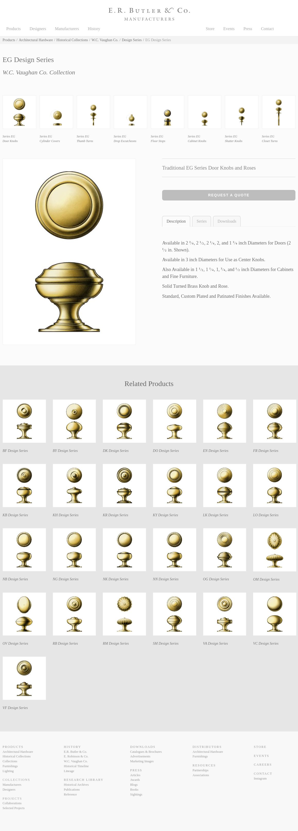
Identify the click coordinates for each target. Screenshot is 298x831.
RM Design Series (116, 643)
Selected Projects (14, 808)
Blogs (134, 784)
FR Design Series (265, 451)
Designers (38, 29)
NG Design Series (65, 579)
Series (202, 221)
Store (210, 29)
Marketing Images (142, 761)
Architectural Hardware (36, 40)
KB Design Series (15, 515)
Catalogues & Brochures (146, 752)
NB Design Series (15, 579)
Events (229, 29)
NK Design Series (115, 579)
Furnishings (10, 766)
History (94, 29)
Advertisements (140, 756)
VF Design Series (15, 708)
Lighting (8, 771)
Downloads (226, 221)
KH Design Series (65, 515)
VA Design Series (215, 643)
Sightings (136, 794)
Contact (267, 29)
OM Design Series (266, 579)
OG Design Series (216, 579)
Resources (204, 765)
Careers (263, 764)
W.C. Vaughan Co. (105, 40)
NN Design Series (166, 579)
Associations (200, 775)
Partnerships (200, 770)
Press (247, 29)
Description (176, 221)
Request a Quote (229, 195)
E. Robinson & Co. (76, 756)
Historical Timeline (76, 766)
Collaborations (12, 803)
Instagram (260, 778)
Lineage (69, 771)
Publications (72, 789)
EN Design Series (216, 451)
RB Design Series (65, 643)
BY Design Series (65, 451)
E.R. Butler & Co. (75, 752)
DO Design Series (166, 451)
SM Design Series (166, 643)
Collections (10, 761)
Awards (135, 780)
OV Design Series (15, 643)
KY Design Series (165, 515)
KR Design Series (115, 515)
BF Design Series (15, 451)
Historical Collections (72, 40)
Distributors (207, 747)
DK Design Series (115, 451)
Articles (135, 775)
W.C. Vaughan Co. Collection (39, 72)
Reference (70, 794)
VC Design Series (265, 643)
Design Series (132, 40)
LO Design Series (265, 515)
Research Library (83, 780)
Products (13, 29)
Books (134, 789)
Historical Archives (76, 784)
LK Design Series (215, 515)
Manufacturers (67, 29)
